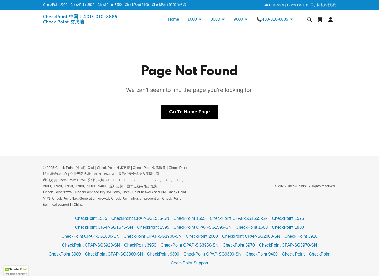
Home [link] (173, 19)
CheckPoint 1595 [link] (153, 227)
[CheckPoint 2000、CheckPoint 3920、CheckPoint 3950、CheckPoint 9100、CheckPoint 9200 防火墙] (114, 5)
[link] (94, 22)
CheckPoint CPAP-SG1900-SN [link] (153, 236)
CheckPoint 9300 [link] (163, 254)
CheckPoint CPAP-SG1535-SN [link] (140, 218)
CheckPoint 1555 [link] (189, 218)
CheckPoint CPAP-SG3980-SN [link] (114, 254)
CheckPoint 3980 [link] (65, 254)
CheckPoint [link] (319, 254)
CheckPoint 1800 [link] (288, 227)
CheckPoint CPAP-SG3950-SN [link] (189, 245)
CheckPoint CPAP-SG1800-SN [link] (90, 236)
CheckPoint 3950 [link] (140, 245)
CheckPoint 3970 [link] (239, 245)
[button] (195, 20)
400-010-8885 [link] (274, 5)
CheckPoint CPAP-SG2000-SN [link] (251, 236)
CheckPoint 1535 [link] (91, 218)
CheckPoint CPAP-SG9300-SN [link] (212, 254)
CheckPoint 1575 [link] (288, 218)
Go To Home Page (189, 111)
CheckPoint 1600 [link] (252, 227)
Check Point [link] (293, 254)
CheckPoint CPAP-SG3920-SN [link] (91, 245)
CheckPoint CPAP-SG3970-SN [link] (288, 245)
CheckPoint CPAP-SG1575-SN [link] (104, 227)
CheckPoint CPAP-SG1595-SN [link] (202, 227)
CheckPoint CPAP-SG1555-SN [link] (239, 218)
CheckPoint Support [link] (189, 263)
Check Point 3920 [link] (300, 236)
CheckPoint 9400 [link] (262, 254)
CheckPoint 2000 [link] (202, 236)
